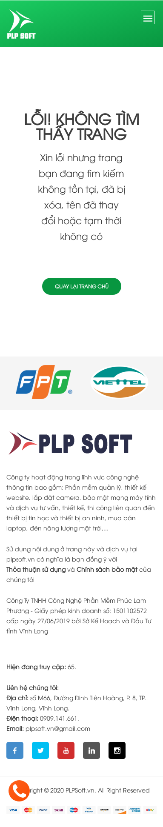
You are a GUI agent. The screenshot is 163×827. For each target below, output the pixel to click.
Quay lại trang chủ (82, 286)
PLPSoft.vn (80, 790)
